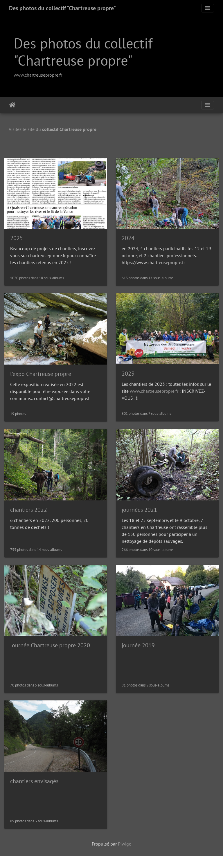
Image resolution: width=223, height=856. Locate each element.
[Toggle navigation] (207, 8)
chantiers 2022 (28, 509)
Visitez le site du (52, 129)
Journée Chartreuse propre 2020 (50, 645)
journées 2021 (139, 509)
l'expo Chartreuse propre (40, 374)
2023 (128, 373)
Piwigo (125, 844)
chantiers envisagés (34, 781)
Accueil (12, 105)
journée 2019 (138, 645)
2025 (16, 238)
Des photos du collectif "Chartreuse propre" (62, 8)
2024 (128, 238)
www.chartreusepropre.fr (38, 75)
